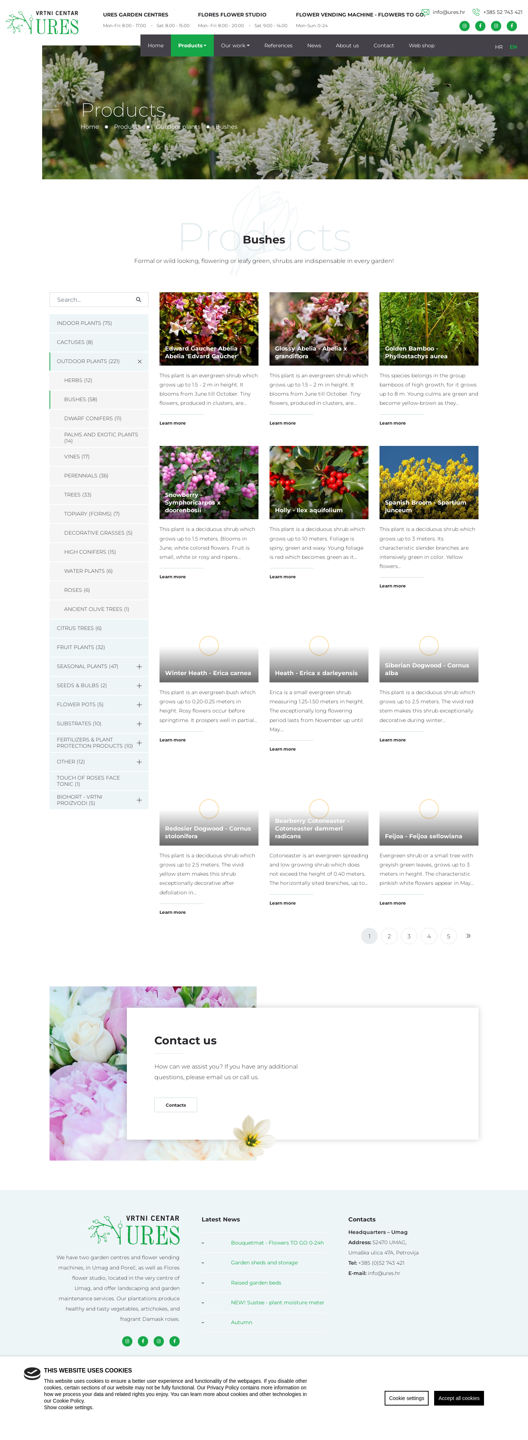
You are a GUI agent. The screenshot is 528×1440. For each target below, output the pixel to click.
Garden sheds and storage (264, 1262)
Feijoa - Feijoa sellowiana (423, 836)
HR (499, 46)
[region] (264, 1398)
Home (156, 45)
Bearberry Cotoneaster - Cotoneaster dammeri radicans (312, 828)
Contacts (176, 1105)
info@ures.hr (443, 11)
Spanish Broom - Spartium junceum (425, 506)
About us (347, 45)
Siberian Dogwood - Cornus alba (427, 669)
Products (190, 45)
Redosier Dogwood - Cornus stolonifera (208, 832)
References (278, 45)
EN (513, 46)
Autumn (241, 1322)
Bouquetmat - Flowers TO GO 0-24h (277, 1242)
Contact (384, 45)
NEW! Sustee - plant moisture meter (277, 1302)
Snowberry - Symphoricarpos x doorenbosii (193, 502)
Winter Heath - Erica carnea (208, 673)
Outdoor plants (178, 126)
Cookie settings (406, 1398)
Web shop (421, 45)
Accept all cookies (459, 1398)
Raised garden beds (256, 1282)
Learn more (173, 423)
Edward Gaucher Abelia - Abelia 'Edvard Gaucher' (203, 352)
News (314, 45)
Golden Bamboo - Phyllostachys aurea (416, 352)
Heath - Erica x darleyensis (316, 673)
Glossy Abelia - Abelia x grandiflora (311, 352)
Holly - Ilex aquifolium (309, 510)
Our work (233, 45)
